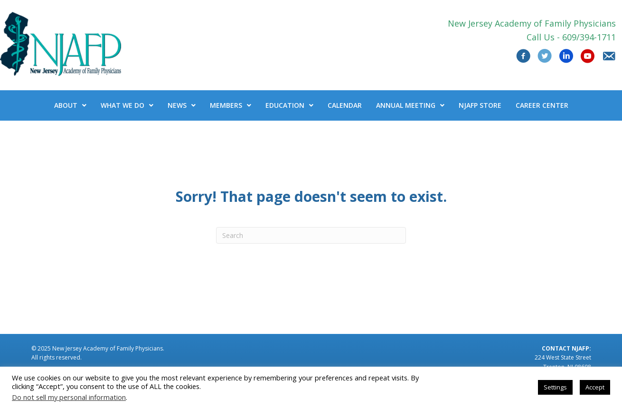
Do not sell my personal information (69, 397)
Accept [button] (594, 387)
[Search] (311, 235)
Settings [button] (555, 387)
